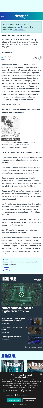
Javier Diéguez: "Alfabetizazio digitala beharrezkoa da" (13, 319)
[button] (2, 16)
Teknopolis (9, 278)
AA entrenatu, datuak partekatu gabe (14, 328)
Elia (22, 27)
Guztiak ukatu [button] (29, 400)
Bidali (6, 269)
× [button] (41, 374)
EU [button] (9, 58)
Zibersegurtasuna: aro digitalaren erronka (17, 309)
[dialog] (21, 390)
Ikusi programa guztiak (33, 347)
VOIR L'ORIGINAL (19, 30)
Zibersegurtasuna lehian (11, 337)
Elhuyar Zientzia (6, 53)
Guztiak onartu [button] (14, 400)
